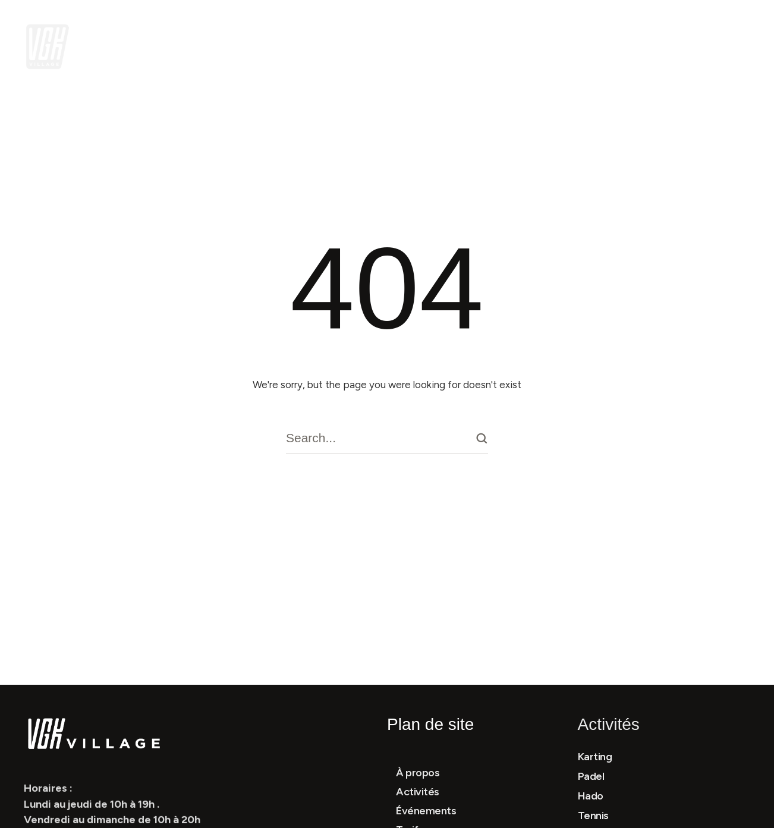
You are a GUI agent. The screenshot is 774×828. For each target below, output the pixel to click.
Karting (595, 756)
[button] (269, 46)
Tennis (593, 815)
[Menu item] (180, 46)
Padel (591, 776)
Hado (590, 795)
